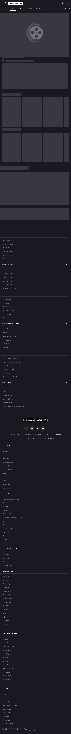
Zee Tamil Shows (8, 314)
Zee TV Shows (7, 300)
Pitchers (5, 628)
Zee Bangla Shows (8, 318)
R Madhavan (6, 639)
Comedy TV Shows (8, 281)
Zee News (6, 554)
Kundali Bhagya (7, 466)
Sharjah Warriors (8, 724)
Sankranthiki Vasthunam (10, 514)
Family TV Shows (7, 277)
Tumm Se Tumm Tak (9, 455)
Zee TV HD (6, 558)
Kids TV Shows (7, 488)
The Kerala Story (7, 529)
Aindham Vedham (8, 599)
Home (4, 9)
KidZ (48, 9)
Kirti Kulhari (6, 672)
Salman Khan (7, 650)
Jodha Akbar (6, 329)
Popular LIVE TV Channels (9, 549)
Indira (4, 481)
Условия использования (54, 435)
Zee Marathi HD (7, 565)
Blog (4, 694)
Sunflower (6, 621)
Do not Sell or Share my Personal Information (41, 438)
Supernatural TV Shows (9, 288)
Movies (22, 9)
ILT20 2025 (6, 702)
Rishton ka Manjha (8, 388)
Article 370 (6, 532)
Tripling (5, 624)
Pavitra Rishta (7, 340)
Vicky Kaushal (7, 661)
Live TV (63, 9)
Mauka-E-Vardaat (8, 403)
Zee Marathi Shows (8, 307)
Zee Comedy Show (8, 399)
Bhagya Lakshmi (7, 395)
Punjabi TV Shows (8, 259)
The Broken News (8, 602)
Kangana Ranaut (7, 680)
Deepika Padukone (8, 646)
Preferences (19, 438)
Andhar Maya (7, 591)
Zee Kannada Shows (9, 311)
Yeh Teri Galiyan (7, 333)
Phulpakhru (6, 373)
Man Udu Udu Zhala (8, 370)
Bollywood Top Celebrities (9, 633)
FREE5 (30, 9)
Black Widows (7, 606)
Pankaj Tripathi (7, 657)
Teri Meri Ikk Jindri (8, 347)
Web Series (39, 9)
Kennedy (5, 507)
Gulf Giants (6, 716)
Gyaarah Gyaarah (8, 584)
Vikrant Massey (7, 643)
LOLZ (55, 9)
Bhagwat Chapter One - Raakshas (12, 499)
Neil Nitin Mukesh (8, 668)
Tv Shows (13, 9)
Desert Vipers (7, 709)
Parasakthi (6, 536)
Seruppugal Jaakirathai (9, 595)
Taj (4, 617)
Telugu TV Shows (8, 252)
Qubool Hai (6, 344)
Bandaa (5, 540)
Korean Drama (7, 484)
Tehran (5, 510)
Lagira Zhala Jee (7, 366)
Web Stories (6, 698)
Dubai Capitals (7, 713)
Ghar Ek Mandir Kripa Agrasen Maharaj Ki (15, 406)
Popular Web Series (7, 571)
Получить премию (16, 3)
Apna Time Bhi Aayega (9, 336)
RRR (4, 543)
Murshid (5, 580)
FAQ (18, 435)
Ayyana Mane (7, 577)
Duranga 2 (6, 610)
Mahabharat (6, 451)
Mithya (5, 613)
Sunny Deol (6, 665)
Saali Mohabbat (7, 503)
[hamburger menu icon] (67, 3)
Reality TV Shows (8, 285)
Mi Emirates (6, 720)
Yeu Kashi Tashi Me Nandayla (11, 362)
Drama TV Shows (8, 270)
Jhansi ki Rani (6, 459)
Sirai (4, 525)
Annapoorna (6, 477)
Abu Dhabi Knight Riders (10, 705)
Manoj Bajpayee (7, 654)
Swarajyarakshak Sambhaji (10, 377)
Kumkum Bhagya (8, 462)
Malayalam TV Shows (9, 255)
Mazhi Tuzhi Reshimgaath (10, 358)
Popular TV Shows (7, 445)
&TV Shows (6, 303)
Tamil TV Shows (7, 248)
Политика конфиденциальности (33, 435)
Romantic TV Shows (8, 274)
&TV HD (5, 562)
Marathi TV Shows (8, 244)
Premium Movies (7, 493)
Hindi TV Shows (7, 241)
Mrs (4, 521)
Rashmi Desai (7, 683)
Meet (4, 392)
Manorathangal (7, 588)
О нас (10, 435)
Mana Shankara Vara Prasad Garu (12, 518)
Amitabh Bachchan (8, 676)
